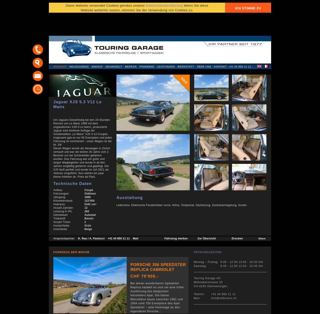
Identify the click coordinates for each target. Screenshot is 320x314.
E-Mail (229, 308)
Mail (135, 217)
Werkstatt (186, 45)
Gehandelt (114, 45)
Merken (131, 45)
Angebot (60, 45)
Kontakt (220, 45)
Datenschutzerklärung (70, 308)
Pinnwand (146, 45)
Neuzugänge (79, 45)
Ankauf (97, 45)
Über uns (204, 45)
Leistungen (166, 45)
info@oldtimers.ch (224, 276)
